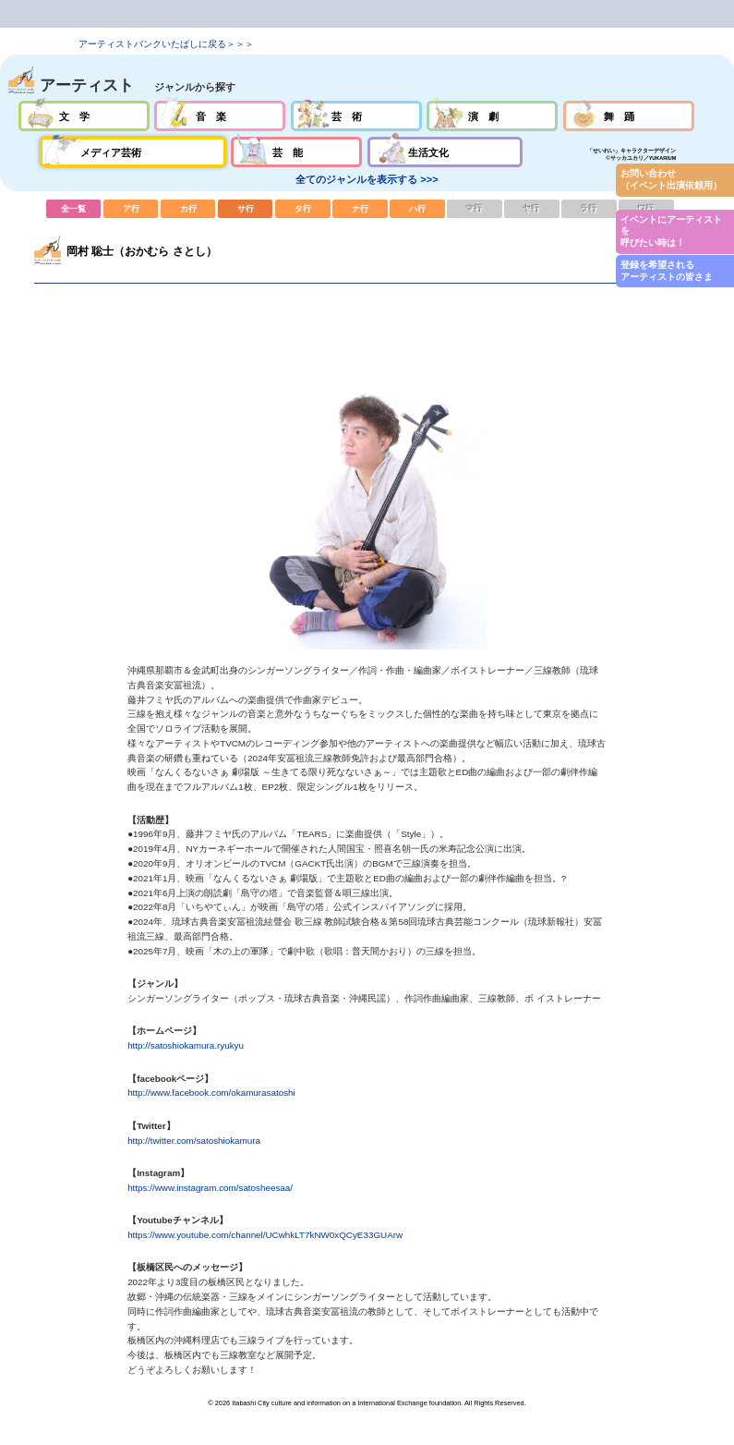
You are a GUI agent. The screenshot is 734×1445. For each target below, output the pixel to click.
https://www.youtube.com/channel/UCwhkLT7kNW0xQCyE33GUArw (265, 1235)
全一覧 (74, 208)
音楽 (220, 115)
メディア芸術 (132, 152)
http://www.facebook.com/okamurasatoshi (211, 1092)
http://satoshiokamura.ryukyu (185, 1045)
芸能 (296, 152)
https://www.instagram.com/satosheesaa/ (210, 1188)
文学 (84, 115)
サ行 (245, 208)
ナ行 (360, 208)
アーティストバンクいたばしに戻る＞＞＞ (166, 44)
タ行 (303, 208)
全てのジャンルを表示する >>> (367, 179)
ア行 (131, 208)
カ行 (188, 208)
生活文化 (445, 152)
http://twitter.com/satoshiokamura (193, 1140)
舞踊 (629, 115)
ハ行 (417, 208)
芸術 (356, 115)
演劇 (492, 115)
